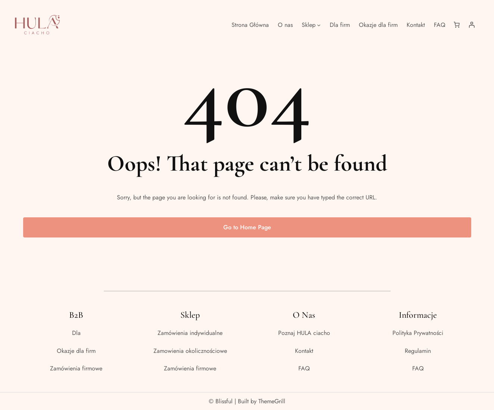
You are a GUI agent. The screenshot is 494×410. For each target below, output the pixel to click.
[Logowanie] (471, 24)
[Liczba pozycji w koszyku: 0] (456, 24)
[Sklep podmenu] (319, 25)
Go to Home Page (247, 227)
